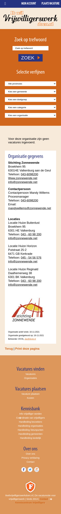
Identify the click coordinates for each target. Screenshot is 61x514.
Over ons (30, 453)
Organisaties (30, 378)
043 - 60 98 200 (31, 234)
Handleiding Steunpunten (30, 430)
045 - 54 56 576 (31, 257)
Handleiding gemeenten (31, 434)
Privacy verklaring (30, 458)
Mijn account (28, 3)
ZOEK (30, 57)
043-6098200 (29, 174)
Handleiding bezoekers (30, 422)
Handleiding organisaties (30, 426)
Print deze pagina (27, 348)
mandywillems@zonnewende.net (29, 208)
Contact (30, 462)
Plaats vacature (50, 3)
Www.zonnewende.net (22, 178)
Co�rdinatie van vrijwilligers (30, 417)
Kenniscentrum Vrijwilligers (30, 502)
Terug (9, 348)
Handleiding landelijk (30, 438)
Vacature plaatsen (30, 394)
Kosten (30, 398)
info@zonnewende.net (22, 182)
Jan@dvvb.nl (30, 339)
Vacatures (31, 374)
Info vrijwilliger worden (30, 413)
